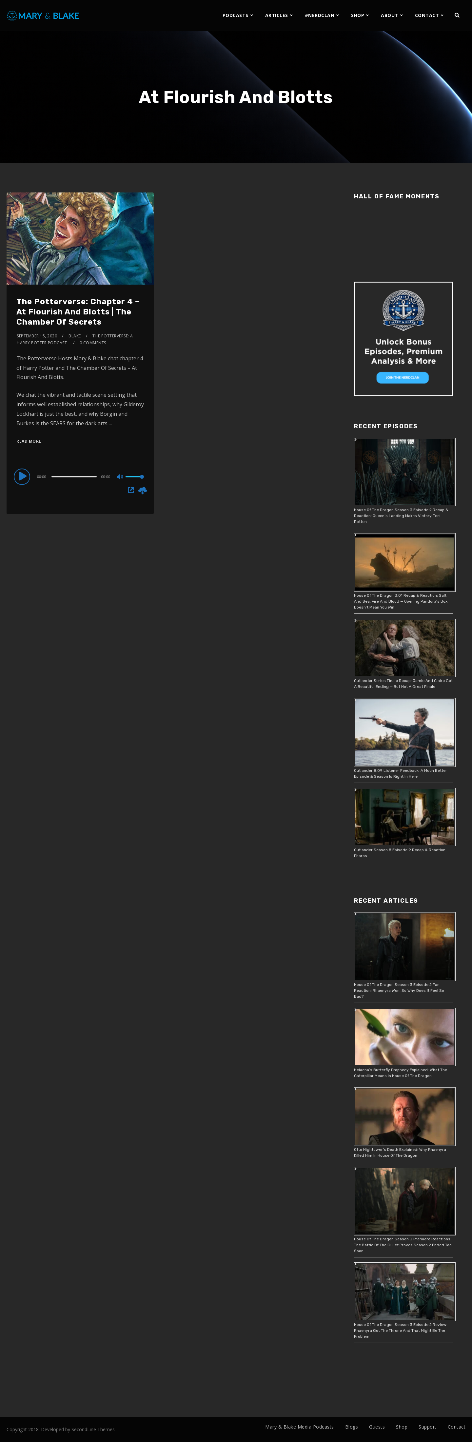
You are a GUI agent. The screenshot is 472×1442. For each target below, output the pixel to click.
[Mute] (120, 477)
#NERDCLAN (320, 15)
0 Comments (93, 343)
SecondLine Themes (93, 1429)
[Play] (23, 476)
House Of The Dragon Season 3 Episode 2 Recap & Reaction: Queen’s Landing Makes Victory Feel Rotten (401, 516)
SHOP (357, 15)
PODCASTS (235, 15)
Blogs (351, 1427)
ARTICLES (276, 15)
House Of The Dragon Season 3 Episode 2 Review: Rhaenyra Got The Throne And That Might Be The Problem (400, 1330)
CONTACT (427, 15)
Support (428, 1427)
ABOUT (389, 15)
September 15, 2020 (37, 336)
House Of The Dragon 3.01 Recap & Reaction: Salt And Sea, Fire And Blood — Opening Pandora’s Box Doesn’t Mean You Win (400, 601)
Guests (377, 1427)
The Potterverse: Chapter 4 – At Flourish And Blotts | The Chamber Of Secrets (78, 312)
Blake (75, 336)
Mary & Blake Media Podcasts (299, 1427)
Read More (28, 441)
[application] (80, 476)
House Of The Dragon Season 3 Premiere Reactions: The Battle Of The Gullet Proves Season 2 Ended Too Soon (403, 1245)
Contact (457, 1427)
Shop (401, 1427)
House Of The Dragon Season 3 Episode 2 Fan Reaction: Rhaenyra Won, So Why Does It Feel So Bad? (399, 990)
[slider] (74, 476)
